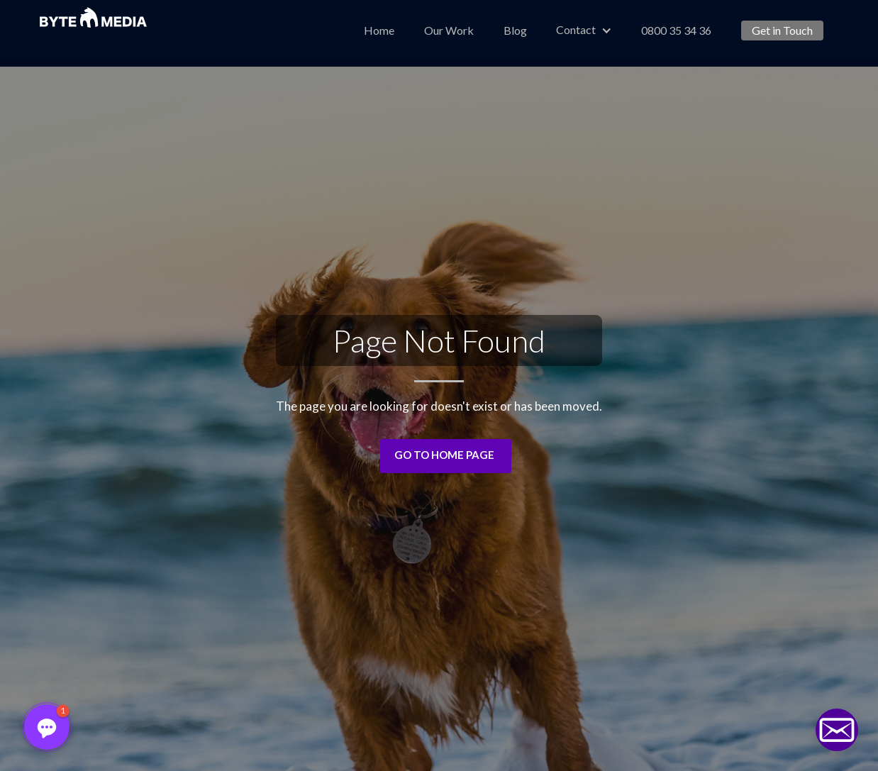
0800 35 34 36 (676, 30)
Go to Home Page (444, 454)
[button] (584, 30)
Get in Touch (782, 30)
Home (379, 30)
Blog (515, 30)
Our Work (449, 30)
